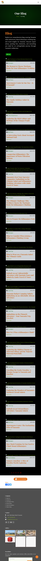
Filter (8, 54)
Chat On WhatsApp (20, 479)
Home (17, 16)
